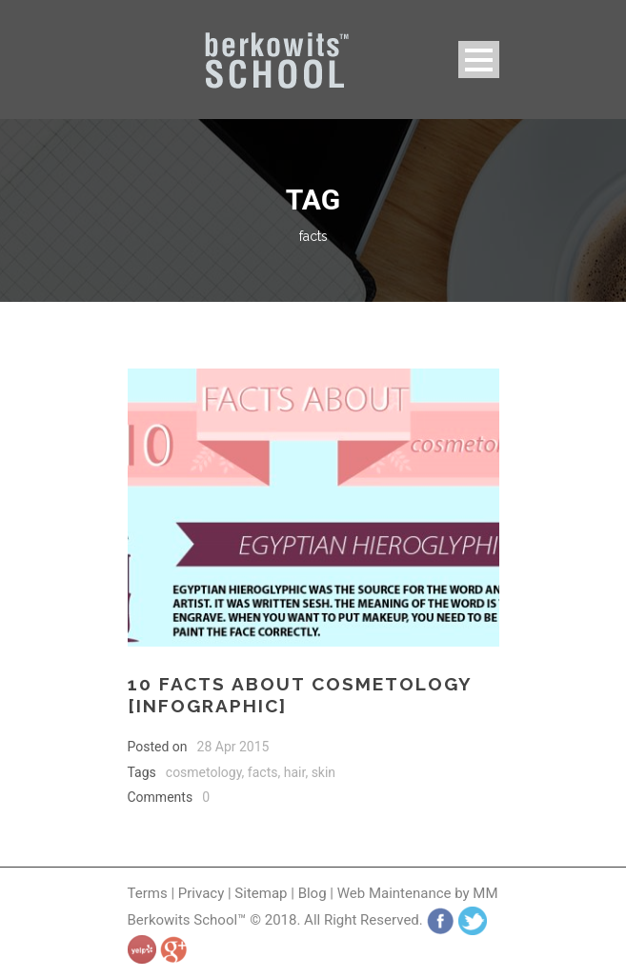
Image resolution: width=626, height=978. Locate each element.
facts (263, 772)
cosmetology (204, 772)
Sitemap (260, 893)
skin (323, 772)
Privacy (203, 893)
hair (295, 772)
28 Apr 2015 (233, 746)
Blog (312, 893)
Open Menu (478, 59)
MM (485, 893)
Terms (148, 893)
